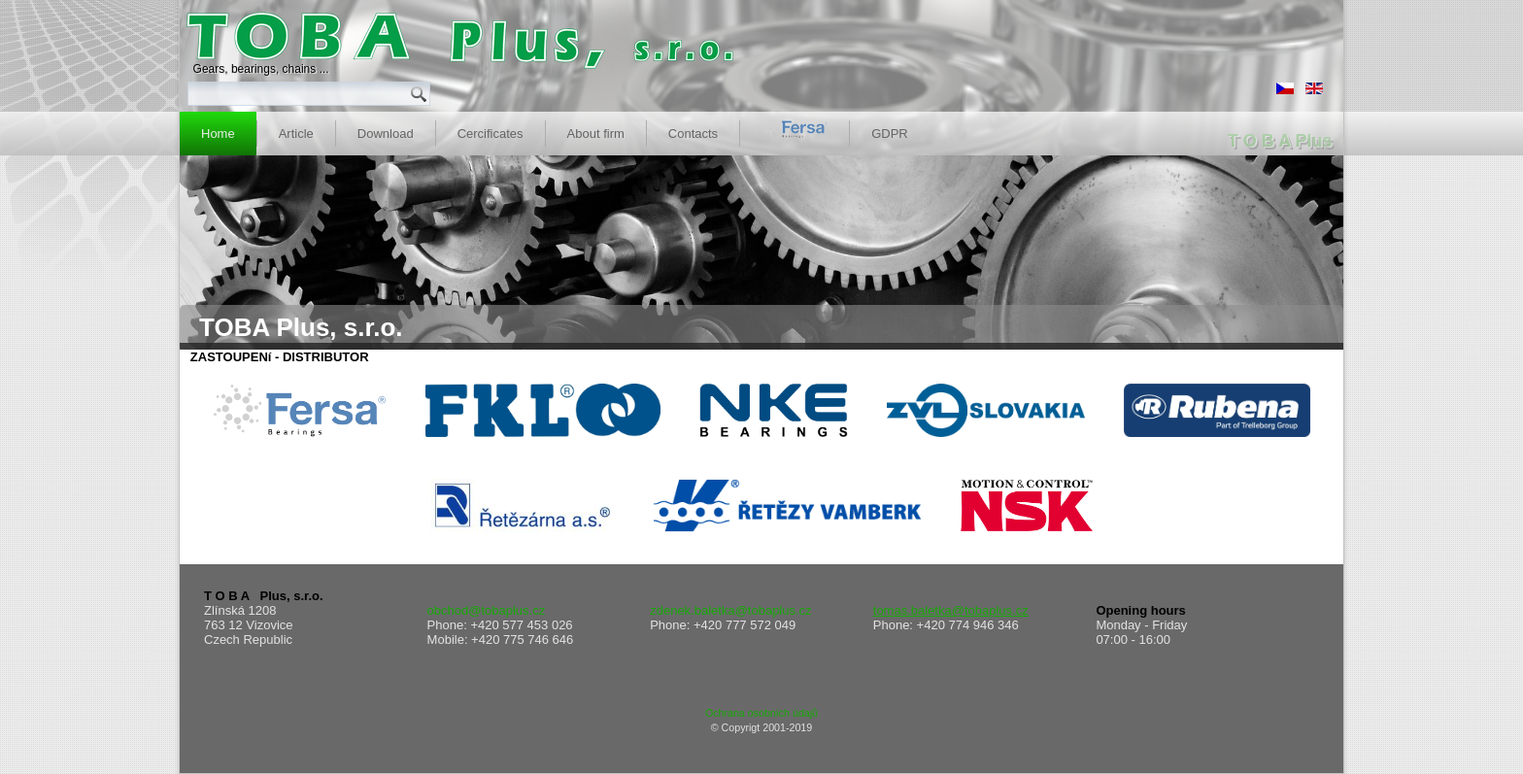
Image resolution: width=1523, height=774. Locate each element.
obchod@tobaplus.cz (486, 610)
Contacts (693, 133)
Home (218, 133)
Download (385, 133)
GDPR (889, 133)
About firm (596, 133)
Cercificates (490, 133)
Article (296, 133)
